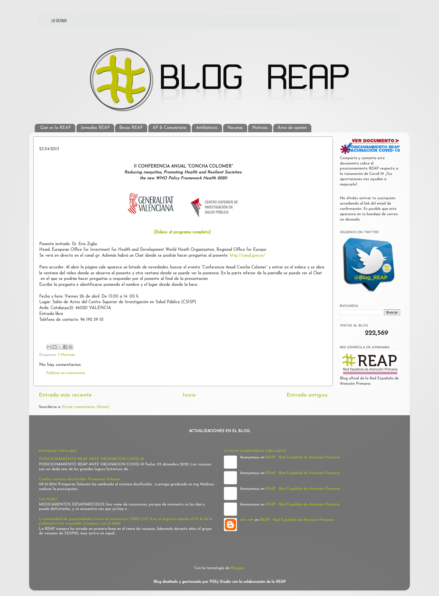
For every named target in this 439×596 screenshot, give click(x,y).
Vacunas (235, 128)
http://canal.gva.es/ (247, 256)
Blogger (237, 568)
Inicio (189, 395)
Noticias (260, 128)
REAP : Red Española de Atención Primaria (303, 457)
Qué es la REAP (55, 128)
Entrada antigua (307, 395)
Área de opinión (292, 128)
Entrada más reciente (65, 395)
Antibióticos (207, 128)
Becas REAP (131, 128)
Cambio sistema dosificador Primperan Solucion (79, 479)
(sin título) (48, 499)
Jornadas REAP (95, 128)
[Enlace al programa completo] (182, 232)
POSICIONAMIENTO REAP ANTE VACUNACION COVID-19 (91, 459)
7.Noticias (66, 355)
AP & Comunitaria (169, 128)
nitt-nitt (247, 520)
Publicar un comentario (65, 373)
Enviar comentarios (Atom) (85, 407)
